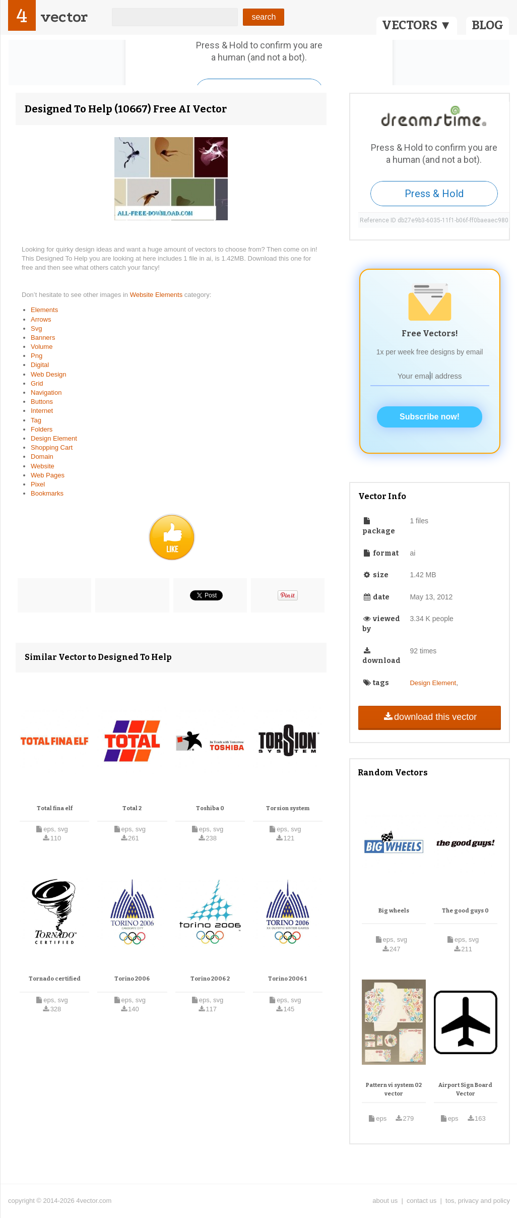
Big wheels (393, 910)
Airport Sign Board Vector (465, 1090)
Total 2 (132, 808)
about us (385, 1200)
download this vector (429, 717)
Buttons (42, 401)
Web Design (49, 374)
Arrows (41, 319)
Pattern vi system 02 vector (394, 1090)
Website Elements (157, 294)
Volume (41, 346)
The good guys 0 (465, 910)
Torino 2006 (132, 979)
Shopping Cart (52, 447)
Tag (36, 420)
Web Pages (47, 475)
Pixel (38, 484)
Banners (43, 337)
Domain (42, 456)
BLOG (487, 25)
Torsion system (287, 808)
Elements (44, 310)
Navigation (46, 392)
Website (42, 466)
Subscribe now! (430, 416)
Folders (41, 429)
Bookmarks (47, 493)
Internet (42, 410)
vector (64, 17)
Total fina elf (55, 808)
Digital (40, 365)
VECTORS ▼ (416, 25)
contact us (421, 1200)
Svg (36, 328)
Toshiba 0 (210, 808)
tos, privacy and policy (477, 1200)
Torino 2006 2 (210, 979)
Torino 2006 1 (287, 979)
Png (36, 355)
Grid (37, 383)
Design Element (54, 438)
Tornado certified (55, 979)
